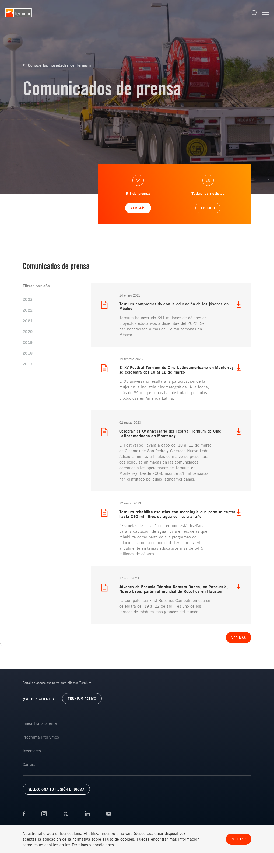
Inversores (32, 750)
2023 (28, 299)
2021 (28, 320)
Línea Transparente (40, 723)
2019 (28, 342)
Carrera (29, 764)
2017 (28, 364)
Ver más (238, 637)
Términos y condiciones (93, 844)
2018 (28, 353)
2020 (28, 331)
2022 (28, 310)
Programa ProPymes (41, 736)
